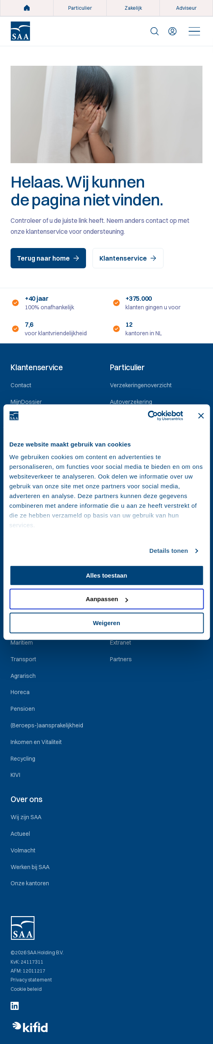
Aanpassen (107, 598)
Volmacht (23, 850)
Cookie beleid (26, 989)
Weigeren (106, 622)
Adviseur (186, 8)
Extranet (120, 642)
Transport (23, 659)
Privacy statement (31, 980)
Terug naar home (48, 258)
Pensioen (23, 708)
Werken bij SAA (30, 867)
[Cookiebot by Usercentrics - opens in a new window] (147, 415)
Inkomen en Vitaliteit (36, 742)
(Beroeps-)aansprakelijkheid (47, 725)
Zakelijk (133, 8)
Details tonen (168, 550)
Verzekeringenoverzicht (141, 385)
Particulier (80, 8)
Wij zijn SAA (26, 817)
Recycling (23, 758)
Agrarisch (23, 675)
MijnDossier (26, 402)
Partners (121, 659)
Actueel (20, 833)
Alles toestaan (106, 575)
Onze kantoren (30, 883)
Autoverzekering (131, 402)
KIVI (15, 775)
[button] (57, 367)
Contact (21, 385)
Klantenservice (128, 258)
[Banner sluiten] (201, 415)
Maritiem (22, 642)
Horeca (20, 692)
